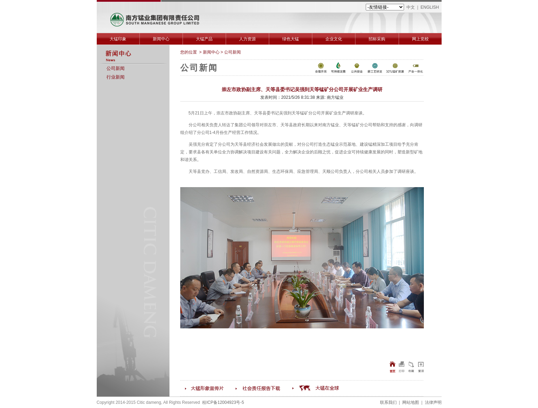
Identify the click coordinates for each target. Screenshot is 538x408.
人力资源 (247, 39)
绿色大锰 (290, 39)
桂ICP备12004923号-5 (223, 402)
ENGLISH (430, 7)
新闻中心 (161, 39)
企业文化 (333, 39)
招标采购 (377, 39)
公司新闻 (115, 68)
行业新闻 (115, 77)
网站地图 (410, 402)
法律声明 (433, 402)
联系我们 (388, 402)
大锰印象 (118, 39)
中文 (410, 7)
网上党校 (420, 39)
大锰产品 (204, 39)
